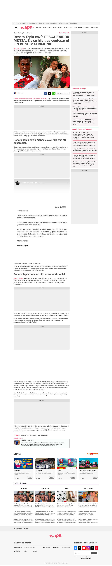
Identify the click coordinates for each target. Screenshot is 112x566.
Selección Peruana (43, 435)
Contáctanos (77, 557)
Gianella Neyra (33, 23)
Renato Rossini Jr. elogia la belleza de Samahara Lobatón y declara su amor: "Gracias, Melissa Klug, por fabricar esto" (85, 144)
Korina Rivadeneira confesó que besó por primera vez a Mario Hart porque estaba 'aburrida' (85, 115)
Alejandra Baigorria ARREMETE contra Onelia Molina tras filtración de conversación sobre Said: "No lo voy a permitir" (84, 122)
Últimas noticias (18, 547)
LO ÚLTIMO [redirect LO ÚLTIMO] (38, 27)
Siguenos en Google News (63, 93)
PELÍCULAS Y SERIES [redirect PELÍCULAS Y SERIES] (83, 27)
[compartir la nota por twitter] (49, 93)
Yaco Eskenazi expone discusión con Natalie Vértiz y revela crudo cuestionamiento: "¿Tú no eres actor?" (84, 94)
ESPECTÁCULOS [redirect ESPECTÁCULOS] (47, 27)
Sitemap (35, 551)
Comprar (30, 477)
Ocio (34, 547)
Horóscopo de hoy (22, 23)
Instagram (33, 435)
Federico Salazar (63, 23)
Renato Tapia (19, 49)
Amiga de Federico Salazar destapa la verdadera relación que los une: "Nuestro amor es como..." (85, 150)
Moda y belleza (46, 547)
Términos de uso (85, 557)
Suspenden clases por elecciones (48, 23)
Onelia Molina (73, 23)
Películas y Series (66, 547)
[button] (76, 553)
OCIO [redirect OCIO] (75, 27)
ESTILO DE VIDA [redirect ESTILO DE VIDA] (68, 27)
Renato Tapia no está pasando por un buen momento (30, 99)
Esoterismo (17, 551)
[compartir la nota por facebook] (45, 93)
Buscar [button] (94, 553)
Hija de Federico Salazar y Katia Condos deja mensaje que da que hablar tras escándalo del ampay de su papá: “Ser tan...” (84, 164)
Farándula (30, 33)
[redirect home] (27, 28)
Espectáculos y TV (19, 33)
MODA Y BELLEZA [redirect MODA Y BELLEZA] (57, 27)
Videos (25, 551)
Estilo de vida (55, 547)
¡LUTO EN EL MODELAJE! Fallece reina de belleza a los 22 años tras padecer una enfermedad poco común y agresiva (84, 157)
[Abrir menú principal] (16, 27)
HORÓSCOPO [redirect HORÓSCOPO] (94, 27)
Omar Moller (20, 93)
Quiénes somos (93, 557)
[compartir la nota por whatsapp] (53, 93)
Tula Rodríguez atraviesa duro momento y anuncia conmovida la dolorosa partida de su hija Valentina (85, 108)
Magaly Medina (18, 278)
